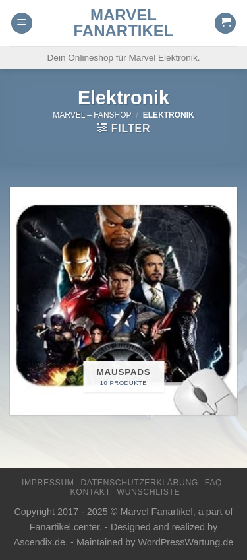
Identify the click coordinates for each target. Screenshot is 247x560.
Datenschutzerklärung (139, 482)
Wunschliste (148, 492)
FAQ (213, 482)
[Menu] (21, 23)
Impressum (48, 482)
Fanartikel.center (64, 527)
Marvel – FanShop (92, 115)
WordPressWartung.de (186, 542)
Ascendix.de (39, 542)
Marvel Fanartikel (124, 23)
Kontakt (90, 492)
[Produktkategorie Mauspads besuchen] (123, 301)
